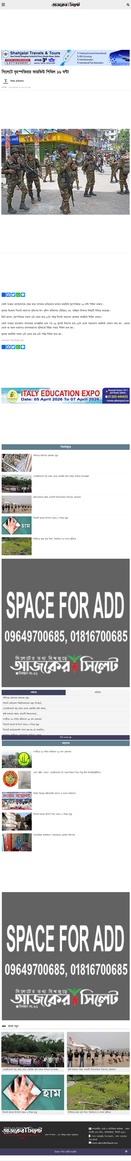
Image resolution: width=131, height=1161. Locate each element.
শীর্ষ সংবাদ (65, 737)
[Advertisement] (65, 31)
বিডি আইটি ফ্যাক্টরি (68, 1152)
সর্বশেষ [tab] (34, 692)
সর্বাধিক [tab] (97, 692)
